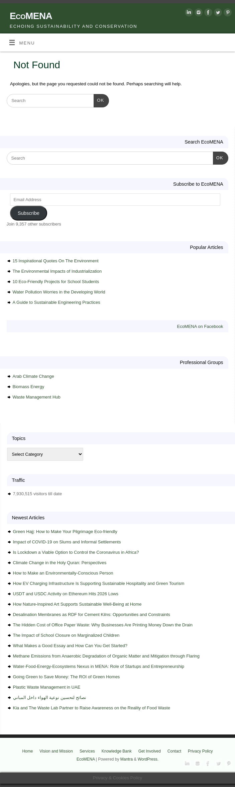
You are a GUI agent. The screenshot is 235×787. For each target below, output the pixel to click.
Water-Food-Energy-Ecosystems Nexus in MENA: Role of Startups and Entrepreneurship (99, 666)
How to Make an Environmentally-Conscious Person (63, 573)
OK (99, 99)
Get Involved (149, 751)
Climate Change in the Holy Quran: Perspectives (60, 562)
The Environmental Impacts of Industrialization (57, 271)
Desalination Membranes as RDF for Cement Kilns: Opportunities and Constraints (91, 614)
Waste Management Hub (37, 397)
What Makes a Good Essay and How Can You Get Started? (70, 645)
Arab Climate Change (33, 376)
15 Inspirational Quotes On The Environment (56, 260)
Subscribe (28, 213)
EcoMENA (31, 16)
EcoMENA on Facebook (200, 326)
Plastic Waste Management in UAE (47, 687)
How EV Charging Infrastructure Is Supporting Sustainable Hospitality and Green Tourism (99, 583)
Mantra (126, 759)
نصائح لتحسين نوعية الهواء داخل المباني (49, 697)
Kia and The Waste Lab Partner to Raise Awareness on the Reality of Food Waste (91, 707)
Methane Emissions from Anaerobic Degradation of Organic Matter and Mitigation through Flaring (106, 656)
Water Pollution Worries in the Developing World (59, 291)
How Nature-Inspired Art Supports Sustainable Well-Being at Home (77, 604)
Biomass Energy (28, 386)
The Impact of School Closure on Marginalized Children (66, 635)
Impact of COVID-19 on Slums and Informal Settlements (67, 541)
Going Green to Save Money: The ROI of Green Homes (66, 676)
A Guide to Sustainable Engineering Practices (56, 302)
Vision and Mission (56, 751)
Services (87, 751)
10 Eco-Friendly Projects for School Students (56, 281)
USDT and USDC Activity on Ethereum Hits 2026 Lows (66, 593)
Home (27, 751)
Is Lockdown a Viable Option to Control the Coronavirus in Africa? (76, 552)
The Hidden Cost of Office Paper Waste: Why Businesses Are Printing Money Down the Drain (103, 624)
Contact (174, 751)
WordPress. (148, 759)
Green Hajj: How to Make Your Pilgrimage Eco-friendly (65, 531)
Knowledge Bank (117, 751)
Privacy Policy (200, 751)
